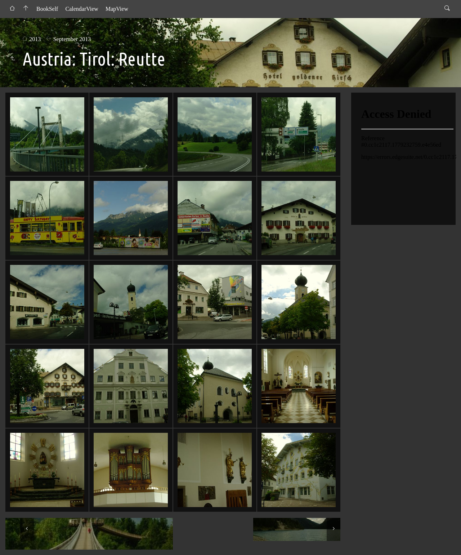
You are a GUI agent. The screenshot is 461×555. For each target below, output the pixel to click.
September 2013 (72, 39)
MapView (117, 9)
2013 (35, 39)
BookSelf (47, 9)
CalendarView (81, 9)
